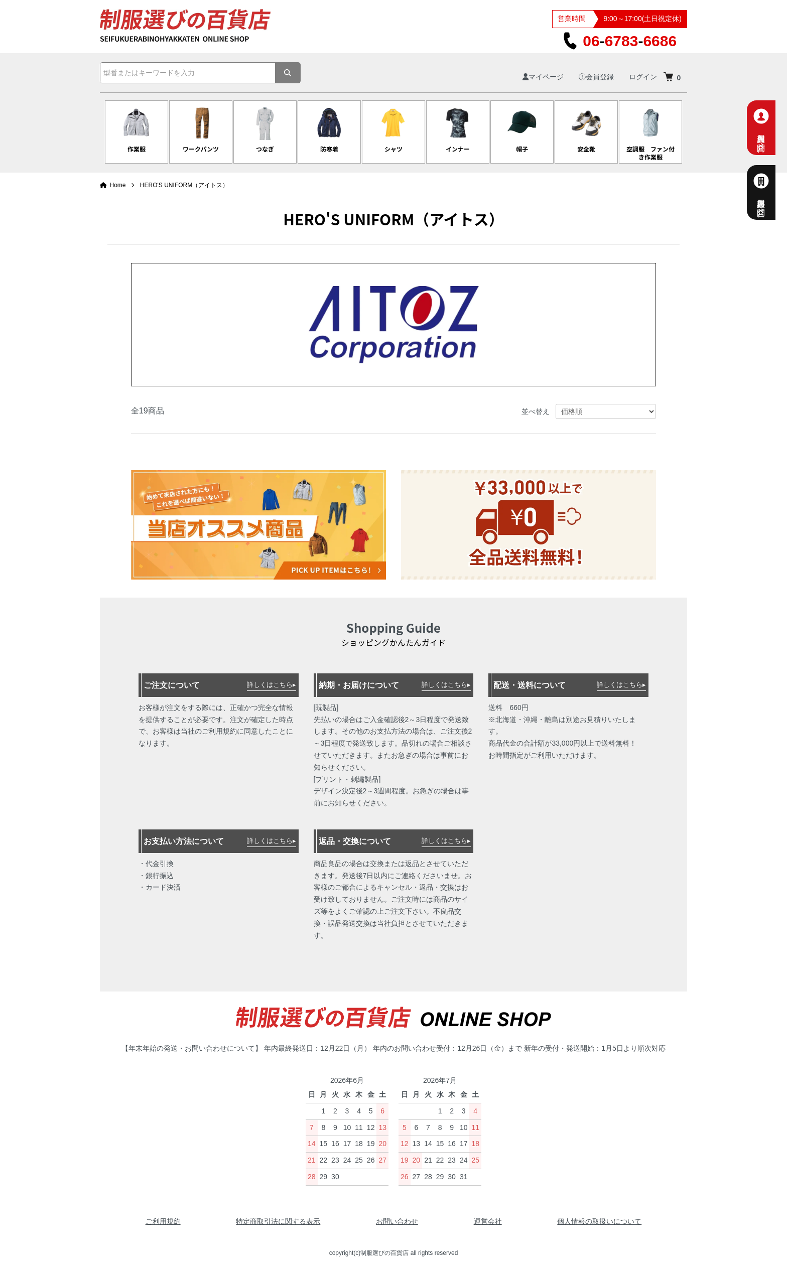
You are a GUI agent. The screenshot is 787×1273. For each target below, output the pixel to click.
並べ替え (535, 411)
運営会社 (488, 1221)
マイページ (543, 77)
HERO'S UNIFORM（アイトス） (184, 185)
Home (113, 185)
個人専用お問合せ (772, 127)
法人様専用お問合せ (772, 192)
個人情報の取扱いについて (599, 1221)
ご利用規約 (163, 1221)
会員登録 (596, 77)
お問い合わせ (397, 1221)
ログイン (643, 77)
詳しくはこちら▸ (271, 684)
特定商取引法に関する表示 (278, 1221)
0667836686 (620, 41)
